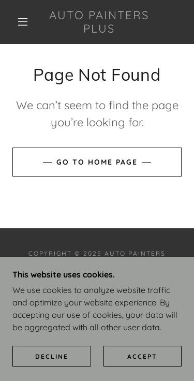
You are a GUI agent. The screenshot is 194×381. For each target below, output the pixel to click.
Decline (51, 370)
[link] (99, 22)
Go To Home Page (97, 162)
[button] (22, 21)
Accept (142, 370)
